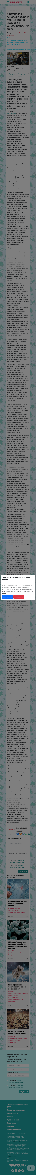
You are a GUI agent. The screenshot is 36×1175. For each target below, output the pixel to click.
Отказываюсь (18, 597)
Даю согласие (7, 597)
